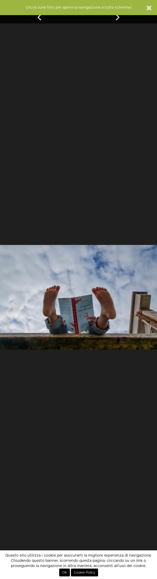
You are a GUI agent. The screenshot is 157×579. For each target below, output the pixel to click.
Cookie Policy (84, 572)
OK (64, 572)
